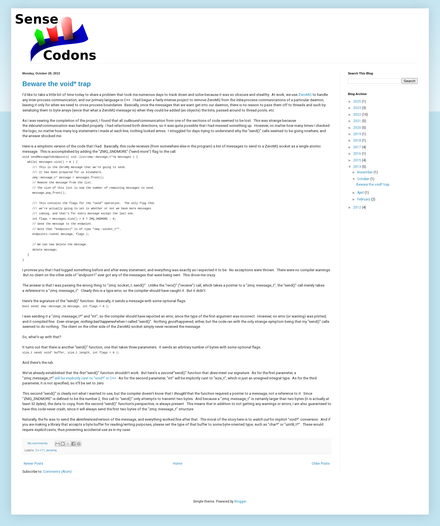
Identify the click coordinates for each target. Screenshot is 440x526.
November (365, 172)
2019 (357, 134)
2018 (357, 140)
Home (177, 464)
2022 (357, 115)
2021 (357, 121)
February (364, 199)
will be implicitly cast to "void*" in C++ (85, 378)
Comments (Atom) (57, 472)
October (363, 179)
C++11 (40, 450)
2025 (357, 101)
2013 (357, 167)
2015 (357, 160)
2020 (357, 128)
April (361, 193)
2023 (357, 108)
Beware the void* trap (56, 84)
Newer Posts (33, 464)
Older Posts (321, 464)
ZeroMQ (305, 95)
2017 (357, 147)
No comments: (38, 443)
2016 (357, 154)
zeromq (51, 450)
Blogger (240, 501)
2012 (357, 207)
